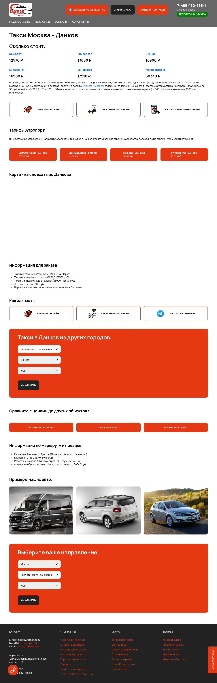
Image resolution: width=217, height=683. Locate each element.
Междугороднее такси (125, 649)
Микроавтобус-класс (175, 659)
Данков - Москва (93, 86)
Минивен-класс (172, 654)
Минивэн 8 (84, 70)
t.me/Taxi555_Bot (29, 646)
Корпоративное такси (73, 659)
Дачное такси (119, 644)
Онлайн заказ (123, 9)
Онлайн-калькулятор (72, 654)
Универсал (84, 54)
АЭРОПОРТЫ (80, 21)
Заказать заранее (122, 659)
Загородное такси (122, 639)
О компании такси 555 (73, 639)
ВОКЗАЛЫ (61, 21)
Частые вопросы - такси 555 (76, 674)
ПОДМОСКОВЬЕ (19, 21)
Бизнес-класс (171, 649)
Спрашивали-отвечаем (73, 649)
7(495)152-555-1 (191, 5)
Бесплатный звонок (192, 14)
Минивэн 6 (16, 70)
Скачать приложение (72, 669)
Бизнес (150, 54)
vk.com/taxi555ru (29, 643)
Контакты (65, 664)
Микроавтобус (156, 70)
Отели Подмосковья (123, 664)
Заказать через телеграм (87, 10)
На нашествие (120, 669)
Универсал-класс (173, 644)
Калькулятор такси (152, 9)
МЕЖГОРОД (42, 21)
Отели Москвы (120, 654)
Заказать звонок (186, 9)
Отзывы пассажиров (72, 644)
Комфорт (15, 54)
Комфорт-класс (172, 639)
